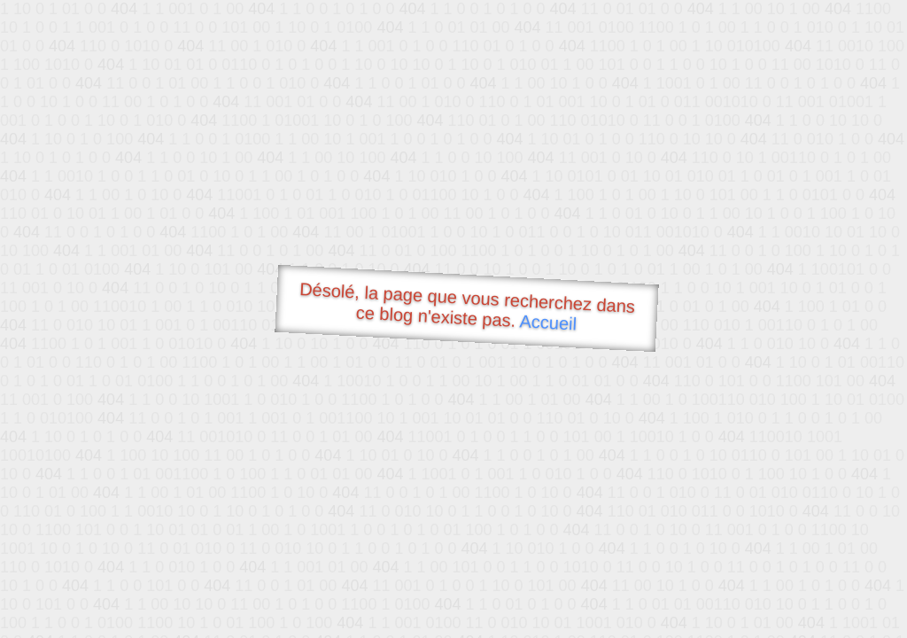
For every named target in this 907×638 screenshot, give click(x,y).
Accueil (548, 322)
